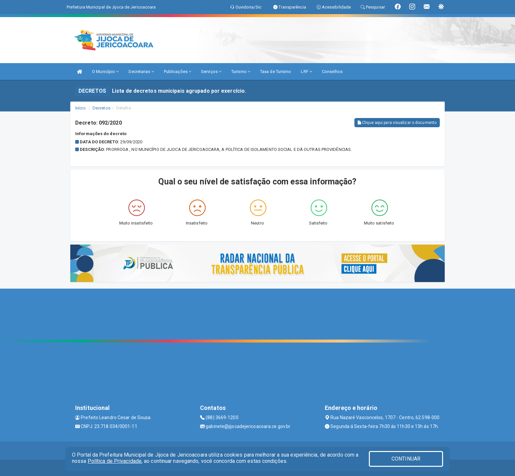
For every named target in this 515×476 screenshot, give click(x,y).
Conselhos (332, 71)
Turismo (240, 71)
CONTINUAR (406, 459)
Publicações (177, 71)
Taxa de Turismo (275, 71)
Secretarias (141, 71)
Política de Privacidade (115, 461)
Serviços (211, 71)
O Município (105, 71)
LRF (306, 71)
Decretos (101, 108)
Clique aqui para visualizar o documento (397, 122)
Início (80, 108)
